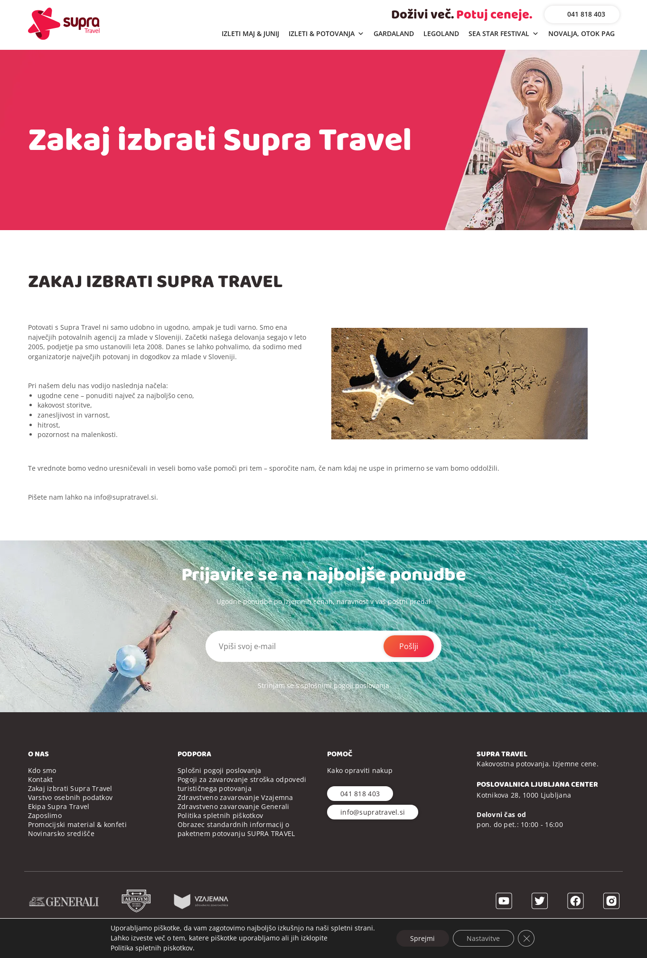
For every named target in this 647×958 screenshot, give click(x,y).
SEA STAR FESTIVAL (504, 33)
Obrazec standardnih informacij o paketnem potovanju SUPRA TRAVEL (236, 829)
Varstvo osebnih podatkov (70, 797)
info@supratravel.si (125, 497)
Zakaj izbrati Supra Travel (70, 788)
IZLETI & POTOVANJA (326, 33)
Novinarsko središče (61, 833)
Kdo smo (42, 770)
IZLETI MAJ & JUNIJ (250, 33)
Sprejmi (422, 937)
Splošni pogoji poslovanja (220, 770)
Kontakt (40, 779)
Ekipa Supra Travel (59, 806)
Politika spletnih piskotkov (151, 947)
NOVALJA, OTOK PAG (581, 33)
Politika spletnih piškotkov (220, 815)
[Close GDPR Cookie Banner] (526, 938)
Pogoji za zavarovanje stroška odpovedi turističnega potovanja (242, 784)
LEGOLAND (441, 33)
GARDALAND (394, 33)
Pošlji (408, 646)
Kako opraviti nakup (360, 770)
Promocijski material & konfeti (77, 824)
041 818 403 (586, 14)
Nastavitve (483, 937)
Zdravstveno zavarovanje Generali (234, 806)
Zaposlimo (45, 815)
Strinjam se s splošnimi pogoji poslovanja (323, 685)
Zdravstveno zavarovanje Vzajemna (235, 797)
